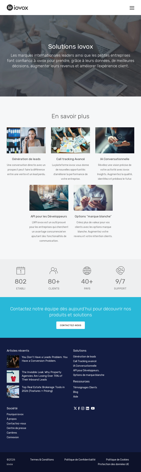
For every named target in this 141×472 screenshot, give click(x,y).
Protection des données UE (113, 464)
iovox (18, 7)
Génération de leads (84, 356)
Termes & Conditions (42, 459)
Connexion (13, 437)
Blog (75, 392)
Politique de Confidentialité (79, 459)
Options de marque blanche (88, 375)
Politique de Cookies (117, 459)
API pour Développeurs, (86, 370)
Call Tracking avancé (85, 361)
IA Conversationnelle (85, 365)
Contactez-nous (70, 325)
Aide (75, 396)
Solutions (79, 350)
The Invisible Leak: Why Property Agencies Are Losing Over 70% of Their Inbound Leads (42, 376)
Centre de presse (16, 428)
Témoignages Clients (85, 387)
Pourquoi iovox (15, 414)
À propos (12, 418)
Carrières (12, 432)
